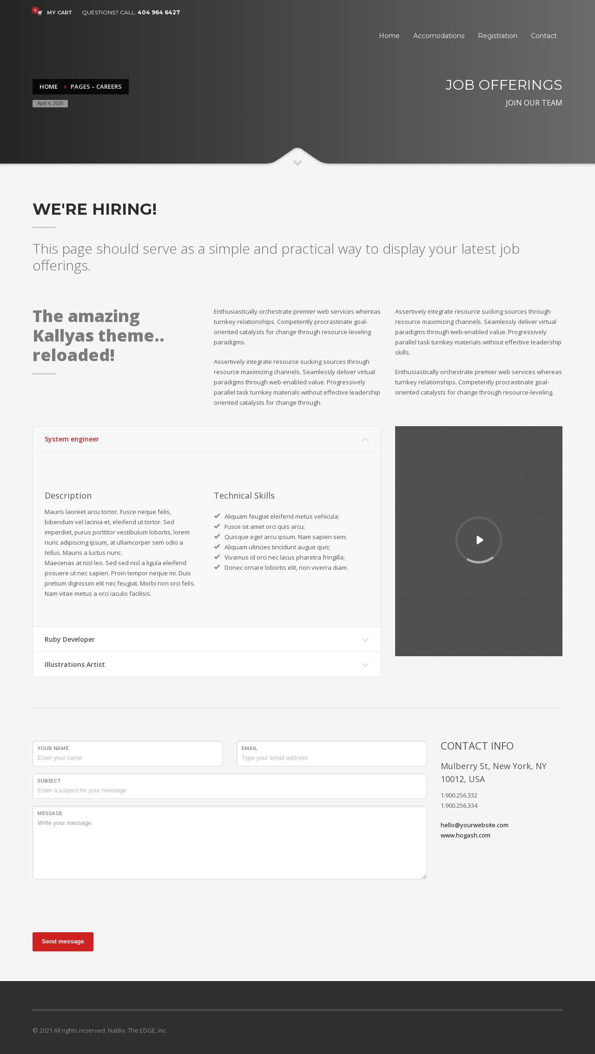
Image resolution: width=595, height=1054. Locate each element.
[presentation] (103, 904)
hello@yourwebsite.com (475, 825)
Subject (49, 781)
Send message (63, 941)
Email (249, 748)
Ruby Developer (70, 639)
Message (49, 813)
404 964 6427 (159, 12)
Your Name (53, 748)
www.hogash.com (465, 835)
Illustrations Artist (75, 664)
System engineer (72, 439)
